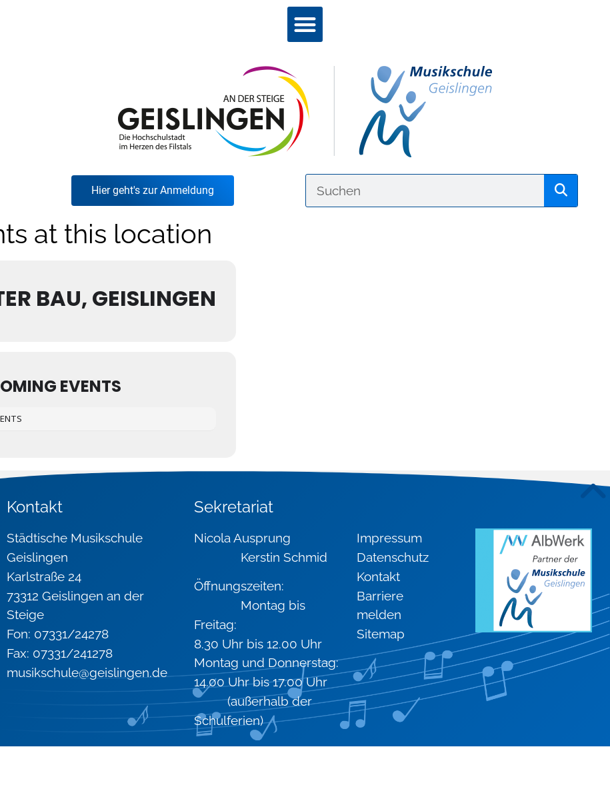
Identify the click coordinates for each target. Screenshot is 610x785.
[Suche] (560, 191)
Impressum (389, 537)
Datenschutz (393, 557)
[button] (305, 24)
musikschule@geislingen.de (87, 672)
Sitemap (381, 633)
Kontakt (378, 576)
